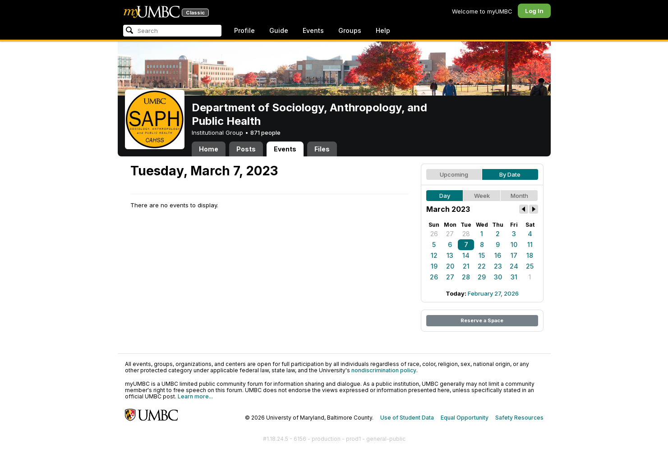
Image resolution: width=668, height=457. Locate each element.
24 (514, 266)
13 (450, 255)
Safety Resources (519, 417)
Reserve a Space (482, 320)
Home (208, 149)
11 (530, 244)
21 (466, 266)
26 (434, 234)
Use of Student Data (407, 417)
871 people (265, 132)
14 (466, 255)
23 (498, 266)
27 (450, 234)
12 (434, 255)
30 (498, 277)
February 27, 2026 (493, 293)
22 (482, 266)
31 (514, 277)
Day (444, 195)
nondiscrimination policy (383, 370)
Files (322, 149)
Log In (534, 10)
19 (434, 266)
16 (497, 255)
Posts (246, 149)
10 (514, 244)
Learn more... (195, 396)
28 (466, 234)
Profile (244, 30)
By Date (510, 174)
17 (514, 255)
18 (529, 255)
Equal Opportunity (464, 417)
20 (450, 266)
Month (519, 195)
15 (482, 255)
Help (383, 30)
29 (482, 277)
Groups (349, 30)
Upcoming (454, 174)
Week (482, 195)
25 (530, 266)
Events (313, 30)
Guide (278, 30)
